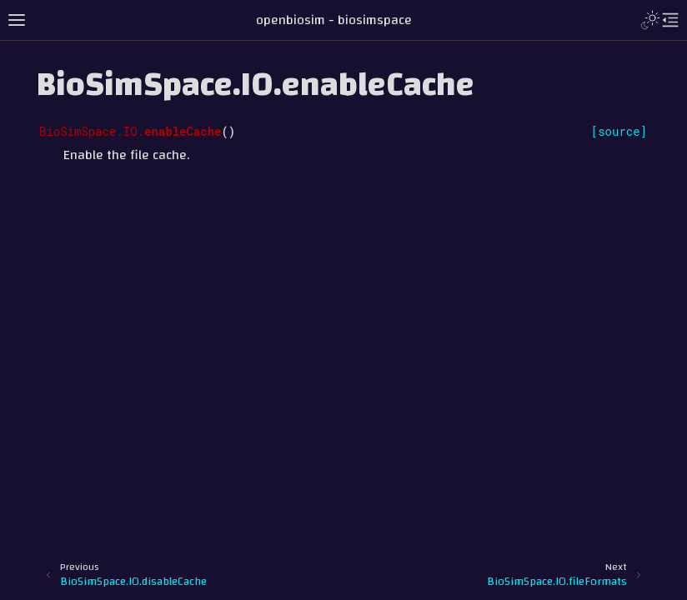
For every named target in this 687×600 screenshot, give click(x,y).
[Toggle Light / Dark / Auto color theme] (650, 20)
